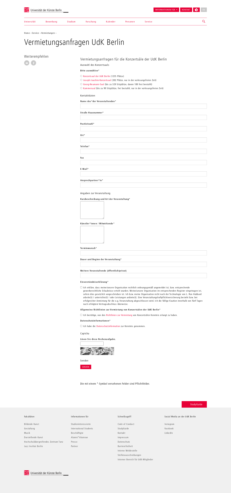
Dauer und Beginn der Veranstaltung (101, 259)
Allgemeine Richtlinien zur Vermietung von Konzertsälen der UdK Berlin (120, 309)
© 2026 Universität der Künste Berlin (39, 472)
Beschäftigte (77, 432)
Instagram (170, 424)
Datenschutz (124, 441)
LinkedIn (169, 432)
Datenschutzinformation (108, 326)
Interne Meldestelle (127, 450)
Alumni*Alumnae (79, 437)
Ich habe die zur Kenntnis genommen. (113, 326)
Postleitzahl (87, 123)
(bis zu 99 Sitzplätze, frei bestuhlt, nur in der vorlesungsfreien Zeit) (122, 88)
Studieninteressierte (81, 424)
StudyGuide (194, 404)
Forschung (91, 21)
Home (27, 32)
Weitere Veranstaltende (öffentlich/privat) (103, 270)
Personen (130, 21)
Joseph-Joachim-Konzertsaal (97, 80)
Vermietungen (48, 32)
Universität (30, 21)
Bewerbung (51, 21)
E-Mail (84, 168)
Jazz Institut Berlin (33, 446)
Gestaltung (29, 428)
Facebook (169, 428)
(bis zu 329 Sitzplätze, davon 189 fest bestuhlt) (116, 84)
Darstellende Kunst (33, 437)
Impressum (123, 437)
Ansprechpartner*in (91, 180)
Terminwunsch (88, 248)
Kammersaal (89, 88)
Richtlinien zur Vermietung (119, 315)
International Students (82, 428)
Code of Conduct (126, 424)
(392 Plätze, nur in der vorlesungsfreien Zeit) (118, 80)
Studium (71, 21)
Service (148, 21)
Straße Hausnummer (92, 112)
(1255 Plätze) (102, 76)
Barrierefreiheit (125, 446)
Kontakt (186, 9)
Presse (74, 441)
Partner (74, 446)
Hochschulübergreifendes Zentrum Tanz (43, 441)
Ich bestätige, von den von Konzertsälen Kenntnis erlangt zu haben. (129, 315)
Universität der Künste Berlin (35, 8)
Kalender (110, 21)
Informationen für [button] (165, 9)
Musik (27, 432)
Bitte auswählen (89, 70)
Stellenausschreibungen (129, 454)
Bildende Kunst (31, 424)
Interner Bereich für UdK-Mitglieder (135, 459)
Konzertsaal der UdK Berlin (96, 76)
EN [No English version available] (204, 9)
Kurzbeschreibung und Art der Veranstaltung (105, 198)
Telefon (85, 146)
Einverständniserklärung (94, 281)
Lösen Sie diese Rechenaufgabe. (98, 339)
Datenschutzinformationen (95, 320)
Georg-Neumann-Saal (93, 84)
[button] (204, 21)
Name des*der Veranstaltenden (98, 101)
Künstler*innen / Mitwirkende (97, 223)
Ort (82, 135)
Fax (82, 157)
